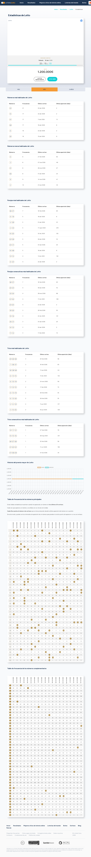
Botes (84, 3)
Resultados (63, 9)
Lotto (71, 9)
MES (18, 89)
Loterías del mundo (71, 3)
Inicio (56, 9)
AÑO (44, 89)
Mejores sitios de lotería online (50, 3)
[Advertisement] (45, 43)
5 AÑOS (71, 89)
